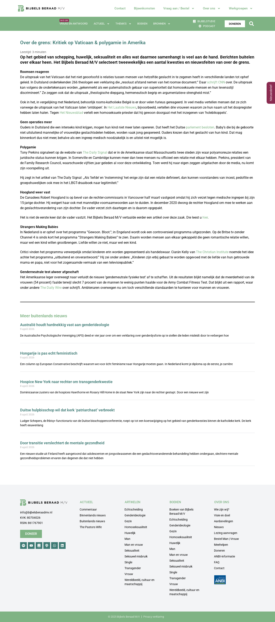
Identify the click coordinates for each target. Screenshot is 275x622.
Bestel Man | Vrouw (226, 538)
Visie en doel (222, 515)
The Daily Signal (95, 152)
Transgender (133, 568)
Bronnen (161, 23)
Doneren (219, 550)
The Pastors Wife (91, 527)
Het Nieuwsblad (71, 113)
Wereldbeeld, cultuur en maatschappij (139, 582)
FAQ (216, 562)
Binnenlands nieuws (93, 515)
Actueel (102, 23)
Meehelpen (221, 544)
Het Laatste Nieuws (122, 107)
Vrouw (129, 574)
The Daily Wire (51, 288)
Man (127, 538)
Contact (120, 8)
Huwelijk (130, 533)
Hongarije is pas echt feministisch (48, 353)
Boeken (142, 23)
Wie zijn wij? (221, 509)
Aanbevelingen (223, 521)
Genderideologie (135, 515)
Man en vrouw (134, 544)
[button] (251, 23)
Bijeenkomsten (144, 8)
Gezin (128, 521)
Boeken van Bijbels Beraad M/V (181, 511)
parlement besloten (200, 127)
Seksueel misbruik (136, 556)
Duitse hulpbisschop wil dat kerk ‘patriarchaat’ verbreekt (67, 410)
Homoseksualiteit (136, 527)
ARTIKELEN (132, 502)
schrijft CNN (216, 82)
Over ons (212, 8)
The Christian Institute (212, 252)
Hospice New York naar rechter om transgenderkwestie (66, 382)
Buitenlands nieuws (92, 521)
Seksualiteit (132, 550)
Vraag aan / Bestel (179, 8)
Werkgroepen (241, 8)
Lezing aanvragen (225, 533)
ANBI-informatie (224, 556)
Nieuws (219, 527)
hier (205, 217)
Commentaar (88, 509)
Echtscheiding (134, 509)
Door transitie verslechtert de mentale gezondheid (62, 443)
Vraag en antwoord (74, 23)
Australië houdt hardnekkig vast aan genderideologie (64, 325)
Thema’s (123, 23)
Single (128, 562)
